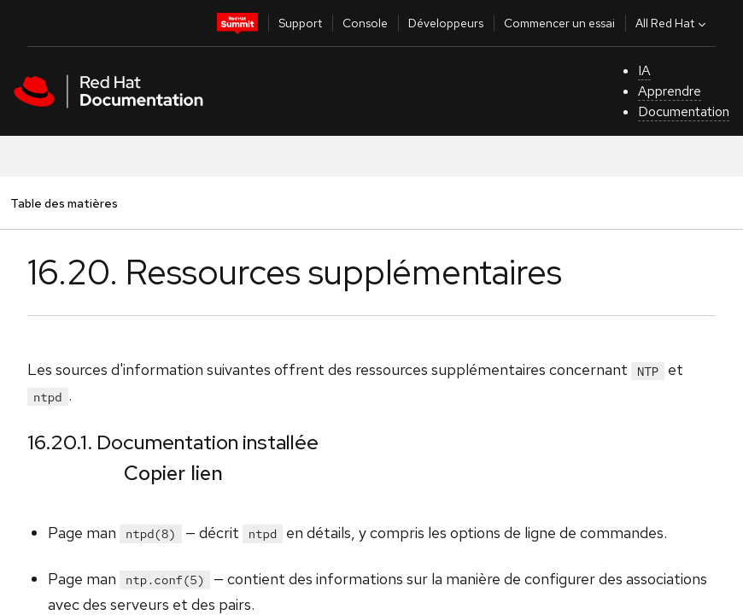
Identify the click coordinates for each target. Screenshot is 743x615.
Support (300, 23)
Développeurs (445, 23)
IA (644, 70)
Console (365, 23)
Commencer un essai (559, 23)
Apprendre (669, 91)
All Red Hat (672, 23)
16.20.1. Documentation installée (173, 442)
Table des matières (63, 203)
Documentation (683, 111)
